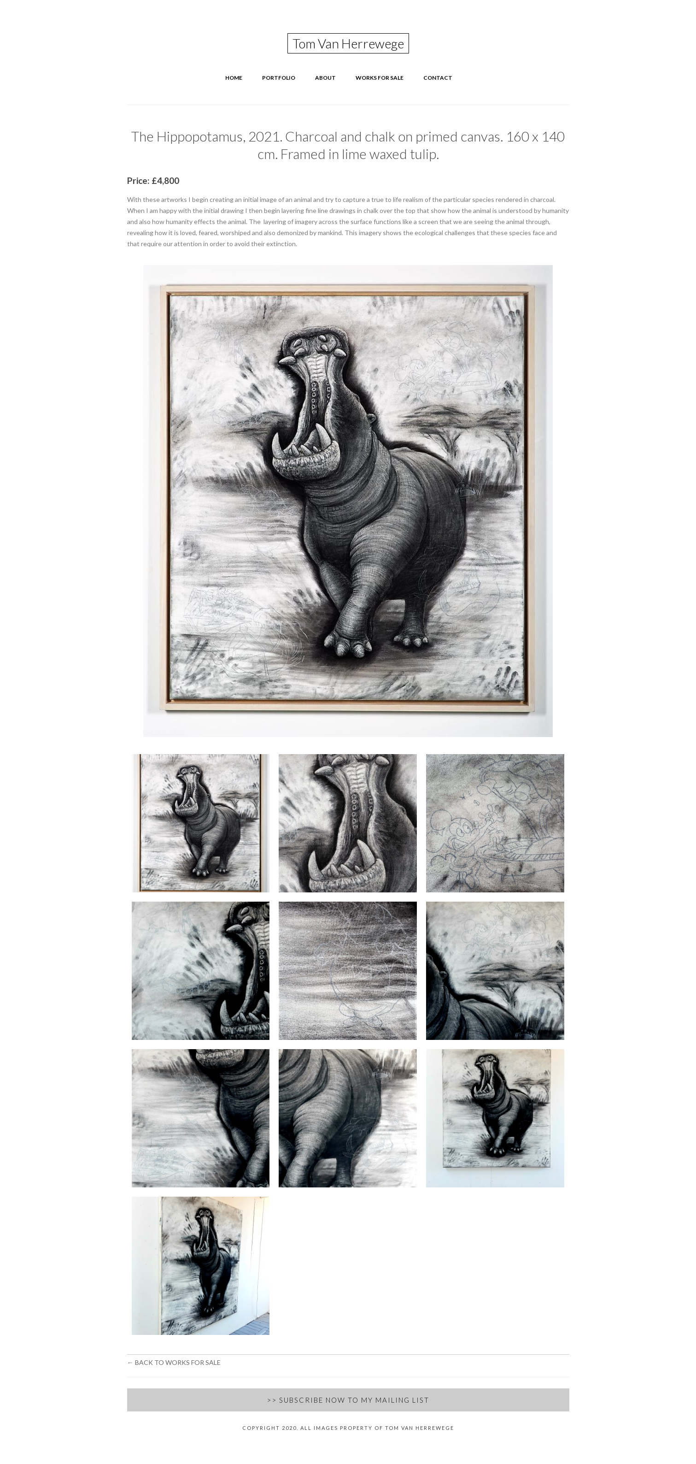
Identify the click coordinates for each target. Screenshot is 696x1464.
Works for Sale (380, 77)
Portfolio (278, 77)
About (325, 77)
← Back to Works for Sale (174, 1362)
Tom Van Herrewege (348, 43)
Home (233, 77)
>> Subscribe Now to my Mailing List (348, 1400)
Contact (437, 77)
